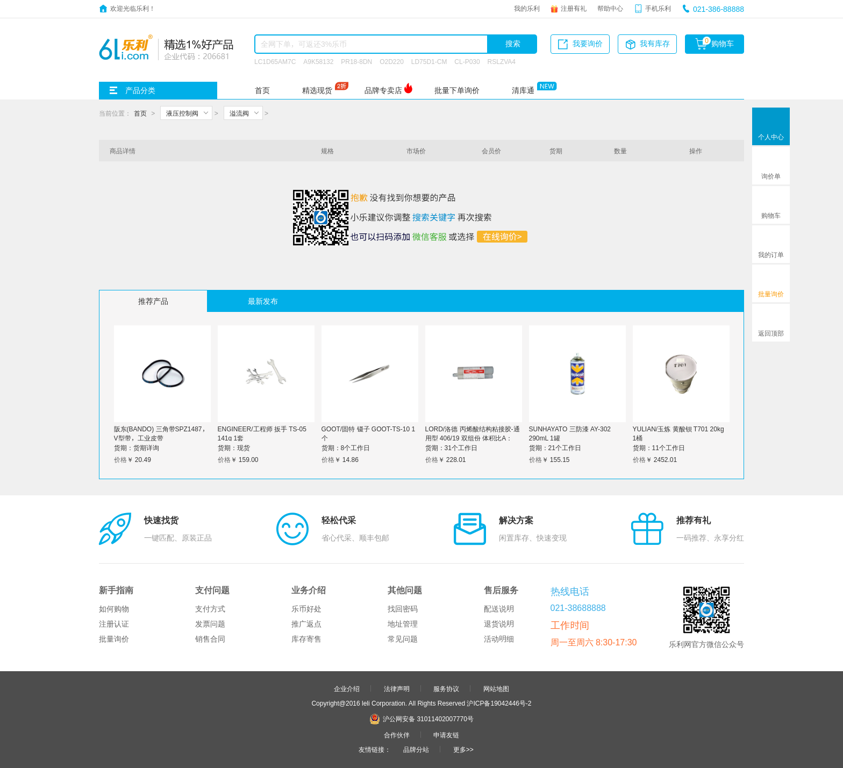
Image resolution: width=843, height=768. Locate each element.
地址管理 (403, 624)
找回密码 (403, 609)
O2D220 (392, 61)
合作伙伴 (397, 734)
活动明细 (499, 639)
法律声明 (397, 688)
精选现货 (317, 90)
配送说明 (499, 609)
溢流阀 (239, 113)
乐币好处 (306, 609)
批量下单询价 (457, 90)
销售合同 (210, 639)
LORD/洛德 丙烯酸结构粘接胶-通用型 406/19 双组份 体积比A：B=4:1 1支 (472, 437)
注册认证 (114, 624)
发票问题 (210, 624)
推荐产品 (153, 301)
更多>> (463, 749)
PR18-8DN (356, 61)
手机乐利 (658, 8)
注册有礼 (574, 8)
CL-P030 (467, 61)
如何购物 (114, 609)
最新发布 (263, 301)
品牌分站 (416, 749)
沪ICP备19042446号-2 (499, 703)
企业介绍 (347, 688)
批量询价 (114, 639)
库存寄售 (306, 639)
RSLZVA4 (502, 61)
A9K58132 (318, 61)
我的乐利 (527, 8)
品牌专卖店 (383, 90)
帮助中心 (610, 8)
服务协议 (446, 688)
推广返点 (306, 624)
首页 (262, 90)
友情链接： (375, 749)
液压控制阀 (182, 113)
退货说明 (499, 624)
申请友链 (446, 734)
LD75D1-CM (429, 61)
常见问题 (403, 639)
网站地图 (496, 688)
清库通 (523, 90)
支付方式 (210, 609)
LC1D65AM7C (275, 61)
